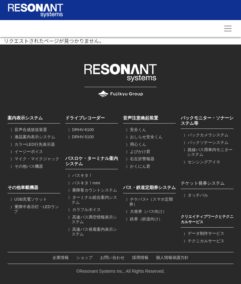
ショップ (84, 257)
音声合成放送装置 (28, 129)
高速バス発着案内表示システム (92, 232)
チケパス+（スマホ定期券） (149, 202)
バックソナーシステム (205, 142)
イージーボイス (26, 151)
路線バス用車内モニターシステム (207, 152)
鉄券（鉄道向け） (144, 219)
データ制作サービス (203, 233)
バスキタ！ (80, 175)
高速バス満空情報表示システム (92, 219)
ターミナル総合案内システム (92, 200)
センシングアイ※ (201, 162)
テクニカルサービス (203, 241)
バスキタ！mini (83, 183)
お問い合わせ (112, 257)
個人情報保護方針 (172, 257)
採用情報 (140, 257)
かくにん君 (137, 166)
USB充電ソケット (28, 199)
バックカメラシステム (205, 135)
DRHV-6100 (80, 129)
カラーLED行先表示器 (32, 144)
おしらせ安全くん (144, 136)
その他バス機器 (26, 166)
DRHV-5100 (80, 136)
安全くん (135, 129)
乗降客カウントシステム (92, 190)
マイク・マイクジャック (34, 158)
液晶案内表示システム (32, 136)
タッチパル (195, 195)
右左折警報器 (139, 158)
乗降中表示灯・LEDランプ (34, 209)
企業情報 (60, 257)
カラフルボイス (84, 209)
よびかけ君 (137, 151)
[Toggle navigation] (227, 28)
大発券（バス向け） (146, 211)
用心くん (135, 144)
